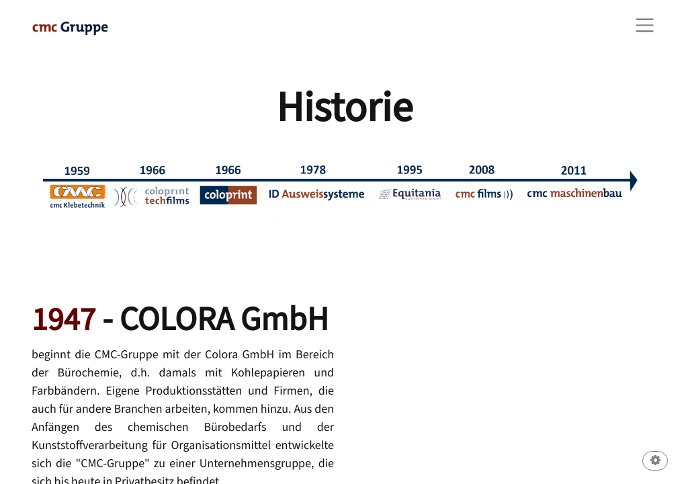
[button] (655, 462)
